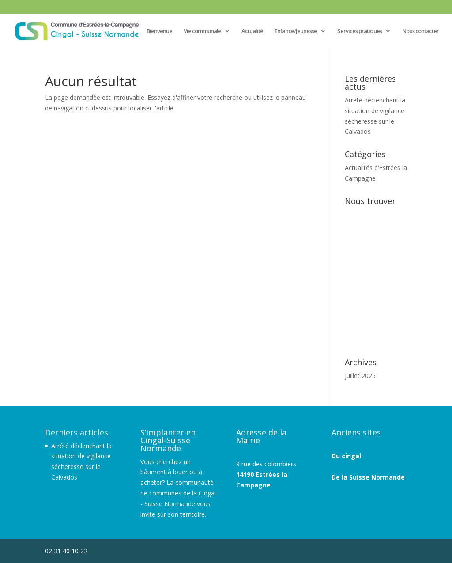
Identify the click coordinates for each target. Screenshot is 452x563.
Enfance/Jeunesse (296, 31)
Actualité (252, 31)
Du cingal (346, 456)
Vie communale (202, 31)
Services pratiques (359, 31)
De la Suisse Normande (368, 477)
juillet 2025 (360, 375)
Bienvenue (159, 31)
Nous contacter (420, 31)
